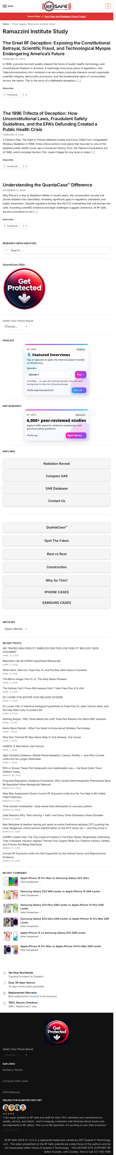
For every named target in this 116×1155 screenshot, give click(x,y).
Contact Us (56, 501)
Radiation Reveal (56, 463)
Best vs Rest (57, 554)
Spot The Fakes (56, 541)
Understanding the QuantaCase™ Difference (47, 184)
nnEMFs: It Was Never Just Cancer (23, 746)
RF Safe (29, 1140)
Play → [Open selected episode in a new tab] (80, 374)
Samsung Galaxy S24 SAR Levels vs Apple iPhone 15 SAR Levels (60, 891)
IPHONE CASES (57, 592)
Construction (57, 567)
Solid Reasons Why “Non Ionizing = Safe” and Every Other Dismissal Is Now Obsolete (53, 815)
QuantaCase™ (56, 527)
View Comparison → (30, 881)
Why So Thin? (57, 580)
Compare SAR (57, 476)
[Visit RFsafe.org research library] (57, 425)
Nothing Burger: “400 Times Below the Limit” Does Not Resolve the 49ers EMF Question (54, 718)
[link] (56, 369)
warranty (34, 996)
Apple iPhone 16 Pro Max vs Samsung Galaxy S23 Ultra (54, 878)
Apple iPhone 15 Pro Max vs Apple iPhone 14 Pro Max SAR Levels (60, 946)
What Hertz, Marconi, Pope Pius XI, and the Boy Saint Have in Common (45, 670)
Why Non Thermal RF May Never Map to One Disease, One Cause (42, 737)
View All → (79, 390)
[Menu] (8, 6)
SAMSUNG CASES (56, 603)
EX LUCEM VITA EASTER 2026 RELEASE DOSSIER (33, 697)
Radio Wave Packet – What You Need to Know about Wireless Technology (46, 728)
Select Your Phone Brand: (18, 320)
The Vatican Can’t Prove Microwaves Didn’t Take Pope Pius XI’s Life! (43, 688)
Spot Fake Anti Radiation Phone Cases (65, 16)
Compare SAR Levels (15, 1080)
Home (6, 24)
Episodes (31, 368)
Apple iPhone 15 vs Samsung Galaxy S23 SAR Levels (53, 932)
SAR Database (57, 488)
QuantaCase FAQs (14, 264)
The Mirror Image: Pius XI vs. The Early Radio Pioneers (35, 679)
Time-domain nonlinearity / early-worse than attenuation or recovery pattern (47, 806)
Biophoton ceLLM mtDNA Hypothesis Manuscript (32, 660)
